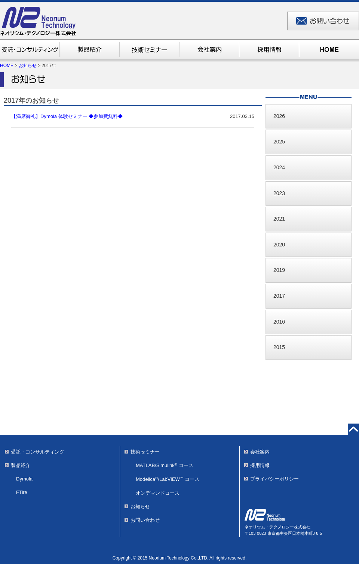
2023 (279, 193)
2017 (279, 296)
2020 (279, 245)
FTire (21, 492)
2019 (279, 270)
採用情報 (260, 465)
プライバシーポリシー (274, 479)
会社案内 (260, 452)
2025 (279, 142)
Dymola (24, 479)
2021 (279, 219)
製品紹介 (20, 465)
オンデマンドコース (158, 493)
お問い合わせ (145, 520)
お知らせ (28, 65)
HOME (6, 65)
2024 (279, 167)
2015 (279, 347)
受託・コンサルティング (37, 452)
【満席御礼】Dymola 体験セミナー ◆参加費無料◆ (67, 116)
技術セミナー (145, 452)
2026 (279, 116)
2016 (279, 322)
